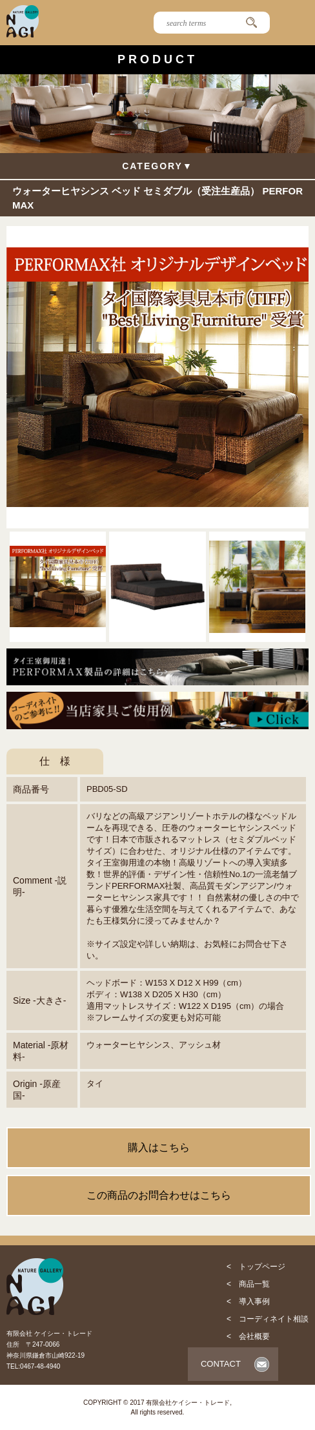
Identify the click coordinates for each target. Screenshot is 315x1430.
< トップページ (256, 1266)
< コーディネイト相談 (268, 1318)
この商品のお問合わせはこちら (158, 1195)
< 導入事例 (248, 1301)
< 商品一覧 (248, 1284)
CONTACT (221, 1364)
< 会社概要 (248, 1336)
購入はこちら (159, 1147)
